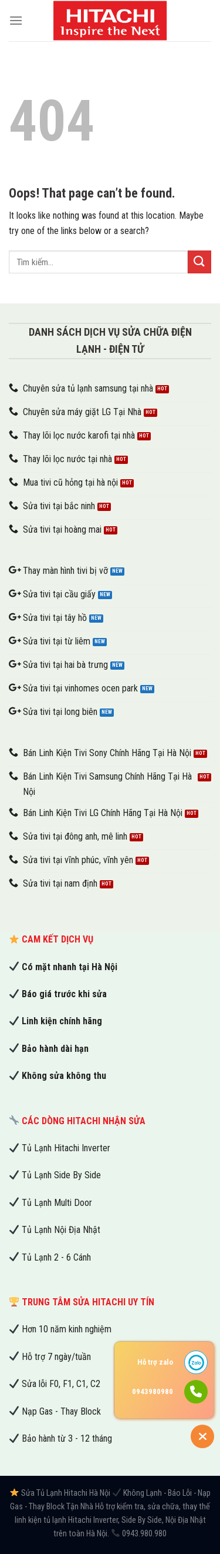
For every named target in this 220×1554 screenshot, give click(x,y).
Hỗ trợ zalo (155, 1362)
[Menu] (16, 20)
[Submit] (199, 261)
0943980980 (152, 1391)
